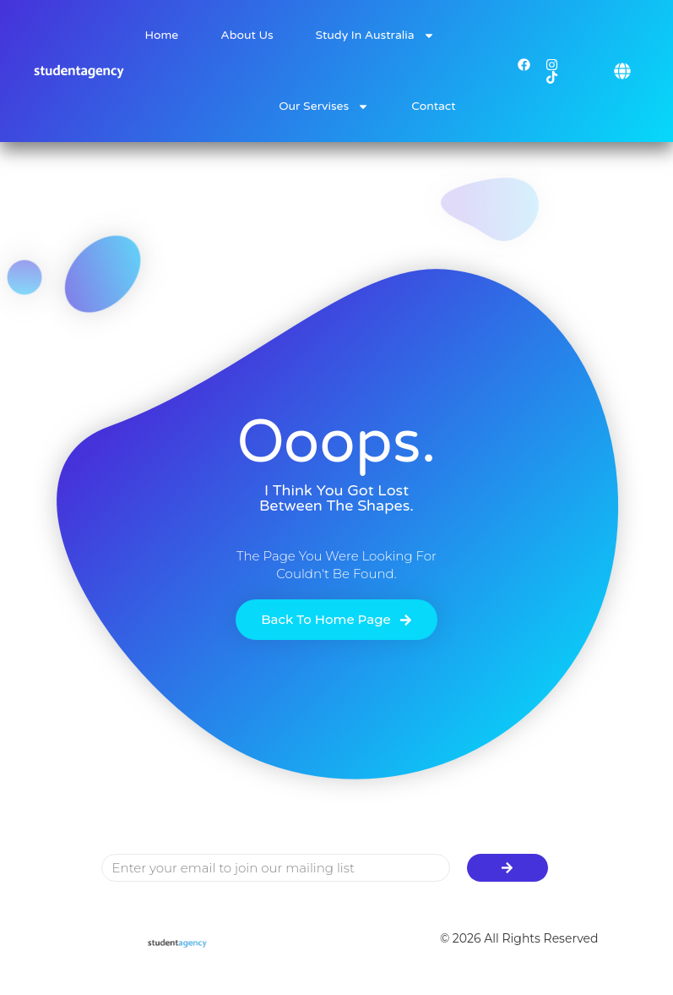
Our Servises (324, 106)
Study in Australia (375, 35)
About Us (246, 35)
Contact (433, 106)
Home (162, 35)
